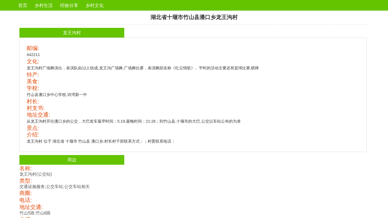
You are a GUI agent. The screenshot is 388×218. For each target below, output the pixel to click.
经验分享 (69, 5)
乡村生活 (44, 5)
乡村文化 (94, 5)
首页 (22, 5)
